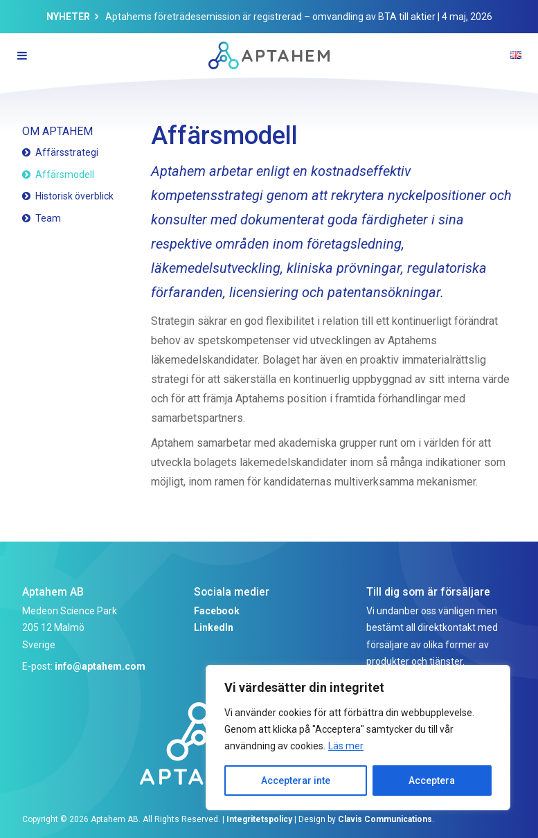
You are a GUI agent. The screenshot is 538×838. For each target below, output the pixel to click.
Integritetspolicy (259, 819)
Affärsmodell (64, 174)
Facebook (217, 610)
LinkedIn (213, 627)
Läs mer (346, 745)
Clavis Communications (385, 819)
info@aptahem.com (100, 666)
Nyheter (68, 16)
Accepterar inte (295, 780)
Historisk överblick (74, 196)
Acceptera (432, 780)
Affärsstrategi (66, 152)
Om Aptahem (57, 131)
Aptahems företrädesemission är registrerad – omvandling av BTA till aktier (270, 16)
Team (48, 218)
